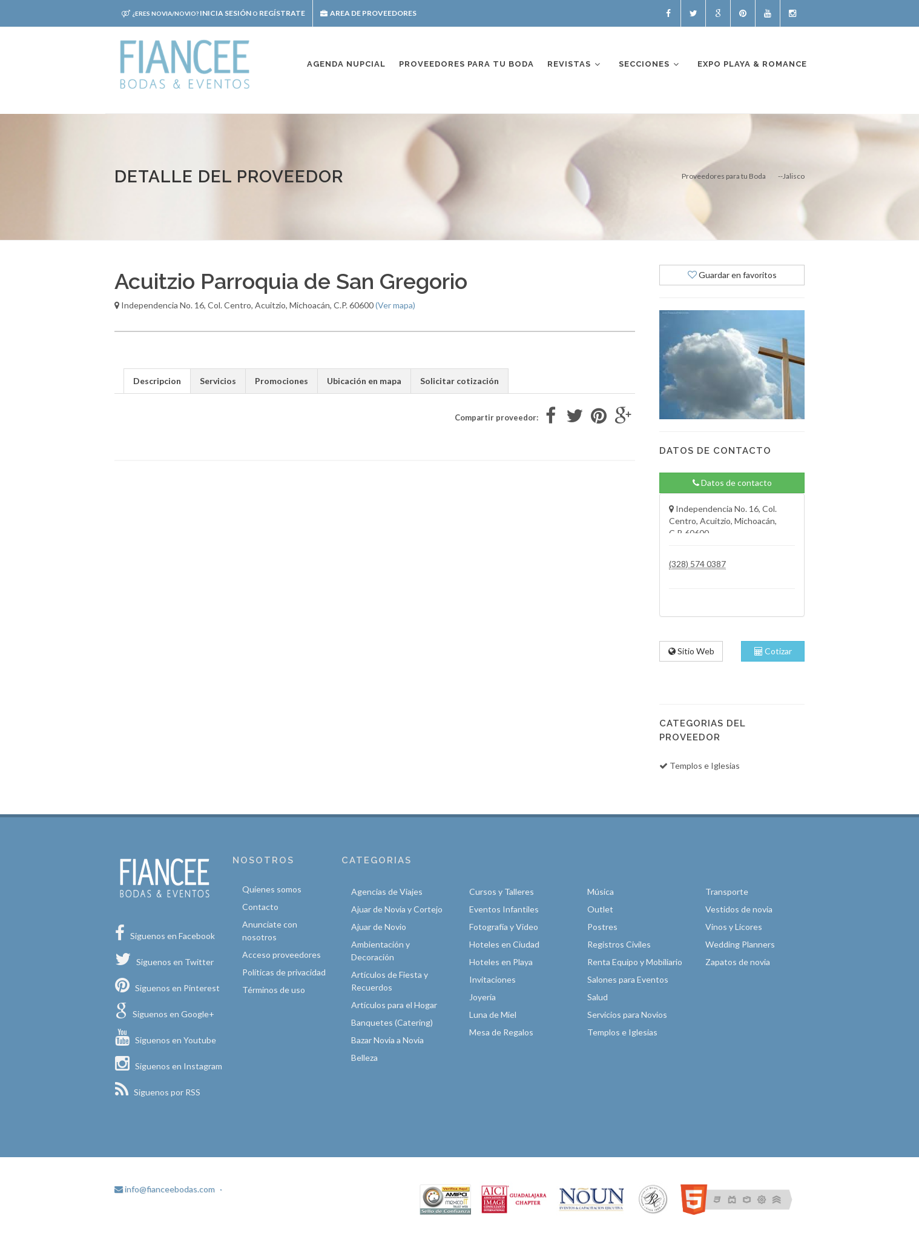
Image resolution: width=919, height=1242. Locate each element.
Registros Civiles (619, 944)
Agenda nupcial (346, 63)
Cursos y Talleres (501, 891)
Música (600, 891)
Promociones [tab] (281, 381)
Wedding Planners (740, 944)
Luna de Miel (492, 1014)
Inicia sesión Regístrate (213, 13)
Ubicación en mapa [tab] (364, 381)
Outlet (600, 909)
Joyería (482, 997)
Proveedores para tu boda (466, 63)
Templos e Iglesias (622, 1032)
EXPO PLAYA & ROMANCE (752, 63)
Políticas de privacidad (284, 972)
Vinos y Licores (733, 927)
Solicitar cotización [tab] (459, 381)
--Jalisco (791, 176)
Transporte (726, 891)
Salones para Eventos (627, 979)
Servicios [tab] (218, 381)
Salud (597, 997)
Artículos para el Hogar (394, 1005)
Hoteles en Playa (501, 962)
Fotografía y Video (503, 927)
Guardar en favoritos (732, 275)
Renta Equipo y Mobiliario (634, 962)
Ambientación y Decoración (380, 950)
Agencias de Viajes (387, 891)
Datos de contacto (732, 482)
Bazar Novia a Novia (387, 1040)
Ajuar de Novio (378, 927)
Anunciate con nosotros (269, 930)
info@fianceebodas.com (164, 1189)
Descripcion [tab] (157, 381)
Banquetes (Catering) (392, 1022)
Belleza (364, 1057)
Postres (602, 927)
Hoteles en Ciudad (504, 944)
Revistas (574, 65)
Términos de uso (273, 990)
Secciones (649, 65)
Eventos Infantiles (504, 909)
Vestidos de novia (738, 909)
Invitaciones (492, 979)
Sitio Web (691, 651)
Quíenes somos (271, 889)
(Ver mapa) (395, 305)
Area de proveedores (368, 13)
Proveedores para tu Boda (724, 176)
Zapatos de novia (737, 962)
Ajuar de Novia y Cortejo (397, 909)
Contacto (260, 907)
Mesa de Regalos (501, 1032)
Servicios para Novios (627, 1014)
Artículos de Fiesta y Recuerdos (389, 980)
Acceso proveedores (281, 954)
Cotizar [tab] (773, 651)
